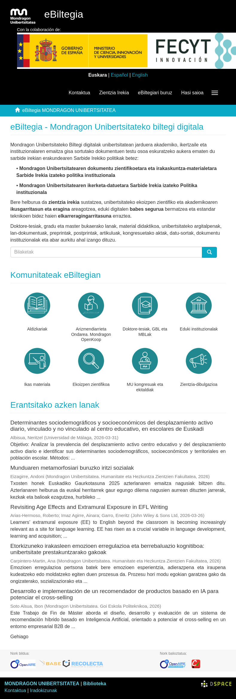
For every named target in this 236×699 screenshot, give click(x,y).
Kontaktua (79, 92)
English (139, 75)
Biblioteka (94, 683)
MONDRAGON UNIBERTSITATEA (41, 683)
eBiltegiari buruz (155, 92)
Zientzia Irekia (114, 92)
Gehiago (19, 636)
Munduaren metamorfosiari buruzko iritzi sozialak (72, 468)
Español (119, 75)
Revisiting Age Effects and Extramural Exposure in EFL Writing (89, 507)
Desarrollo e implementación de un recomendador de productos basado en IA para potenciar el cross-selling (114, 594)
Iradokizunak (43, 690)
